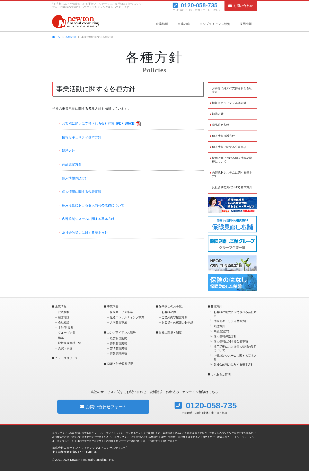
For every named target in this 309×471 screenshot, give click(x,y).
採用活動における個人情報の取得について (93, 205)
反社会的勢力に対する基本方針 (85, 232)
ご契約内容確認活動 (174, 317)
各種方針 (70, 36)
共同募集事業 (118, 322)
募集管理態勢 (118, 343)
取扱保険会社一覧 (69, 343)
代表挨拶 (64, 312)
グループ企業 (66, 332)
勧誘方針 (68, 150)
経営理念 (64, 317)
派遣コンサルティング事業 (127, 317)
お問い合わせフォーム (103, 407)
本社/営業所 (65, 327)
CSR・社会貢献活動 (120, 363)
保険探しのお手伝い (172, 306)
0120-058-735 (195, 5)
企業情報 (162, 24)
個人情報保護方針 (75, 178)
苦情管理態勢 (118, 348)
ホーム (56, 36)
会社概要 (64, 322)
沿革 (61, 337)
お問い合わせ (240, 6)
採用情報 (246, 24)
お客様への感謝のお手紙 (177, 322)
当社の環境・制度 (170, 332)
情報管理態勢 (118, 353)
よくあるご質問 (221, 374)
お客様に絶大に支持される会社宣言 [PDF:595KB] (98, 123)
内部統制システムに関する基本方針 (88, 219)
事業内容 (184, 24)
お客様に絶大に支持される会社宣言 (232, 90)
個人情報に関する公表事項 (81, 191)
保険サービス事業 (121, 312)
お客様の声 (169, 312)
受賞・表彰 (65, 348)
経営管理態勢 (118, 338)
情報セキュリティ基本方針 (81, 137)
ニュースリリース (66, 358)
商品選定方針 (72, 164)
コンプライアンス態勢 (215, 24)
